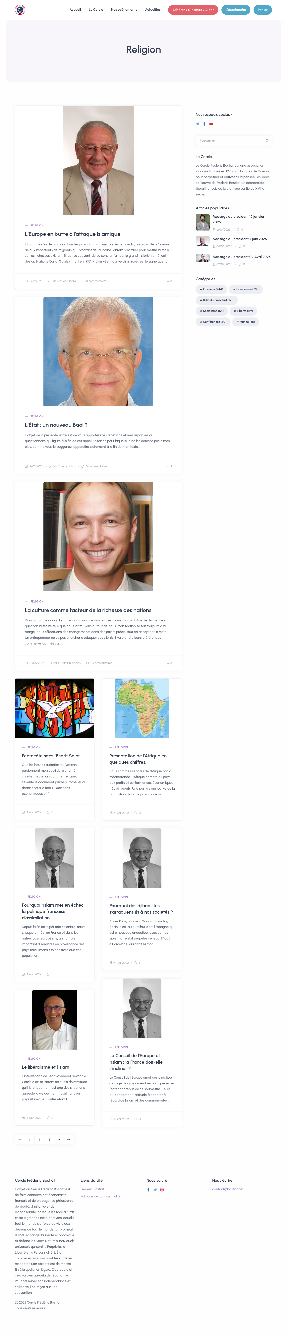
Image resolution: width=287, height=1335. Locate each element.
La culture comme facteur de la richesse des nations (88, 610)
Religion (36, 225)
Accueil (75, 10)
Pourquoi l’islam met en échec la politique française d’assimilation (53, 911)
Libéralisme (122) (247, 289)
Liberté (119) (245, 311)
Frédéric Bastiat (92, 1189)
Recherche (236, 10)
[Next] (59, 1140)
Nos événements (124, 10)
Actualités (153, 10)
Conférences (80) (214, 322)
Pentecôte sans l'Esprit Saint (51, 756)
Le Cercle (96, 10)
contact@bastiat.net (228, 1189)
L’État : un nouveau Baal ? (56, 425)
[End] (69, 1140)
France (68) (247, 322)
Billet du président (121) (218, 300)
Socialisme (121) (213, 311)
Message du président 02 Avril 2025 (242, 257)
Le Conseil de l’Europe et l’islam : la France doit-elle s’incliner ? (136, 1062)
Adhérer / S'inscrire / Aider (193, 10)
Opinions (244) (213, 289)
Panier (263, 10)
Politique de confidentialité (101, 1196)
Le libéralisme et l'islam (45, 1067)
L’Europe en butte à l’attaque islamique (72, 234)
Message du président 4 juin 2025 (240, 239)
